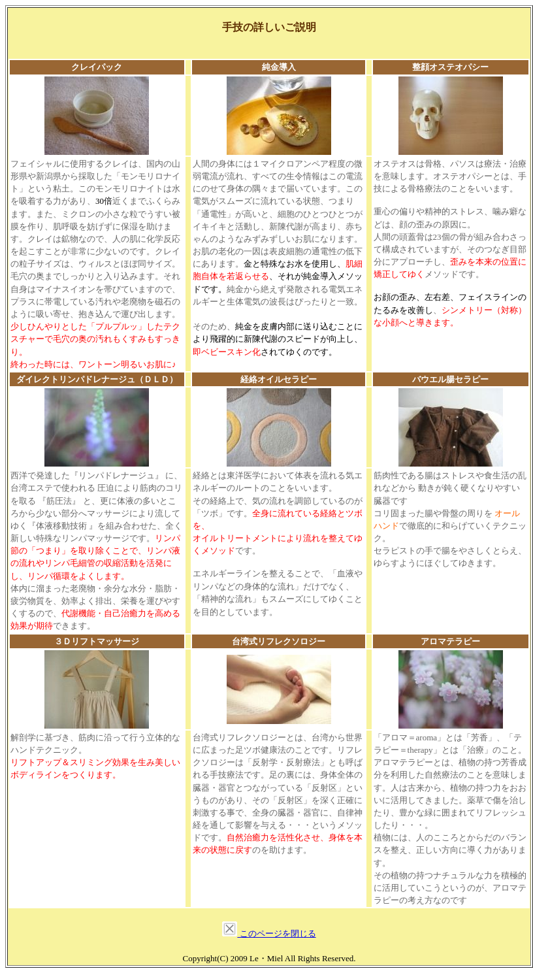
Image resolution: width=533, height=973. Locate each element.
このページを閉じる (276, 933)
